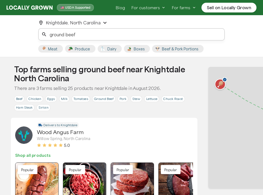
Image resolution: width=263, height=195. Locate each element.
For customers (148, 7)
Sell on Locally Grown (228, 7)
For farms (184, 7)
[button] (220, 84)
